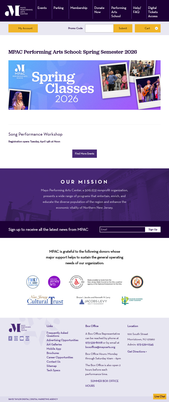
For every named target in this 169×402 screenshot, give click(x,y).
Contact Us (53, 361)
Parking (58, 8)
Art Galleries (54, 344)
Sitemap (52, 365)
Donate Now (99, 10)
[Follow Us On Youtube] (22, 338)
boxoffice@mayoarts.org (100, 347)
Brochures (53, 353)
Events (42, 8)
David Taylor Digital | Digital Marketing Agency (33, 399)
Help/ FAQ (137, 10)
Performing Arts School (118, 12)
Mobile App (54, 348)
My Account (23, 28)
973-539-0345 (145, 344)
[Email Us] (27, 338)
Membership (78, 8)
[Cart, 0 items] (148, 28)
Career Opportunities (60, 357)
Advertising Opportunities (62, 340)
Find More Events (84, 153)
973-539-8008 (93, 342)
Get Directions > (137, 351)
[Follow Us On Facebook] (10, 338)
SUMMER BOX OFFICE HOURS (101, 383)
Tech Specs (53, 370)
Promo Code (75, 28)
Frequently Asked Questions (57, 334)
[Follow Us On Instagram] (16, 338)
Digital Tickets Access (153, 12)
